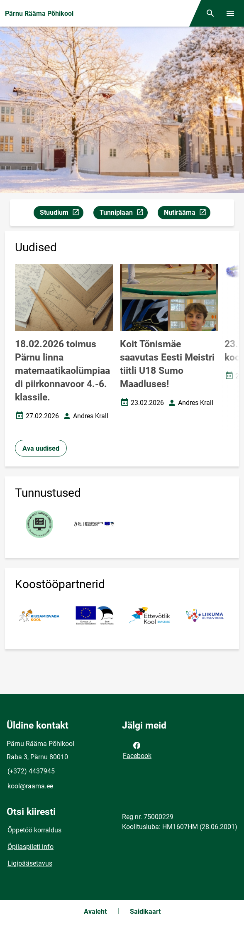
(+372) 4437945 (31, 771)
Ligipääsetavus (29, 863)
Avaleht (95, 911)
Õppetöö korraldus (34, 830)
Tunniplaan (123, 213)
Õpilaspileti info (30, 847)
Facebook (137, 750)
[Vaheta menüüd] (230, 13)
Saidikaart (145, 911)
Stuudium (61, 213)
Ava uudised (40, 448)
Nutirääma (186, 213)
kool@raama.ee (30, 786)
